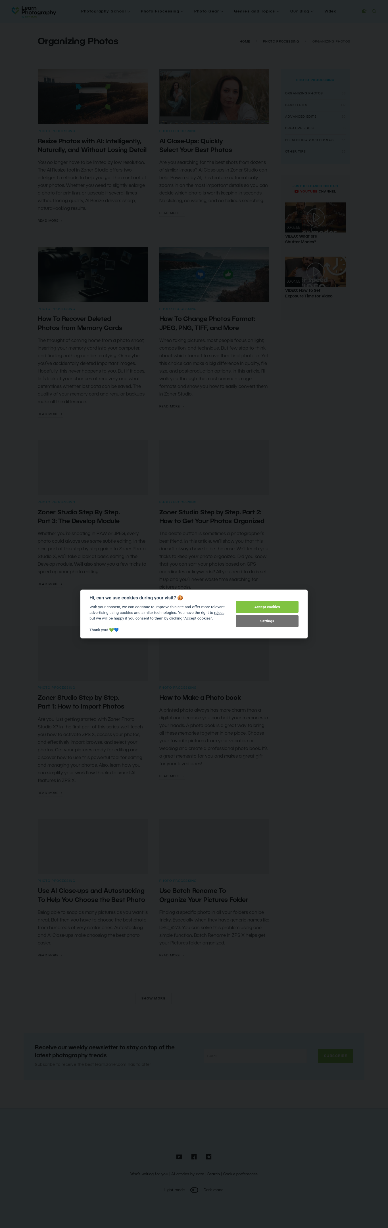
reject (219, 612)
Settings (267, 621)
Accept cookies (267, 607)
